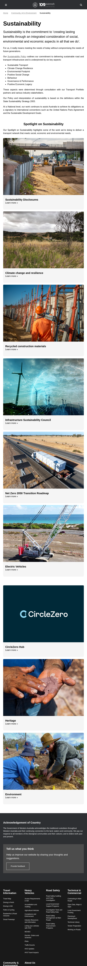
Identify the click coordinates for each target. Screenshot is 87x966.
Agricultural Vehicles (32, 910)
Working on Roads (74, 930)
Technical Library (73, 922)
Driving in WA (8, 906)
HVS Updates (29, 949)
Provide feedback (18, 866)
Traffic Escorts (30, 945)
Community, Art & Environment (23, 13)
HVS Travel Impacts (32, 952)
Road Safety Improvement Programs (50, 926)
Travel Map (7, 899)
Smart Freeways (9, 919)
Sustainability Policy (17, 56)
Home (5, 13)
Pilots (26, 941)
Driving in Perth (8, 902)
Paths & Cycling (8, 910)
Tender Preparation (74, 926)
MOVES (27, 932)
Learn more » (11, 203)
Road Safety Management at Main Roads (53, 918)
